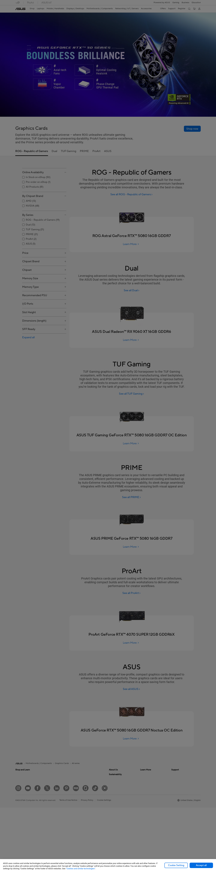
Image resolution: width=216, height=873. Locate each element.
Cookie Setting (176, 865)
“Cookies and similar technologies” (80, 868)
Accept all (201, 865)
